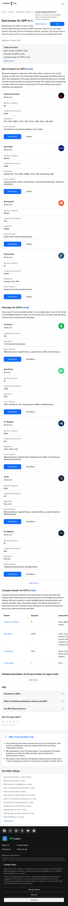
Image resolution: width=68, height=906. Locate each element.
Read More (30, 359)
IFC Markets (9, 531)
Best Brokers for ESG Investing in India (19, 813)
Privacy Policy (22, 845)
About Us (5, 845)
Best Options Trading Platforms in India (19, 795)
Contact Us (6, 849)
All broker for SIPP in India (14, 54)
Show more (8, 61)
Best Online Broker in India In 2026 (17, 777)
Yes (57, 23)
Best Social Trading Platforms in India (18, 802)
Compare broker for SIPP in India (17, 57)
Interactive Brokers (12, 94)
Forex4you (8, 324)
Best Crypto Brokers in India (15, 791)
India (53, 12)
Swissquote (9, 201)
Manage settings (34, 889)
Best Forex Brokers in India (14, 781)
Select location (41, 23)
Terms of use (22, 849)
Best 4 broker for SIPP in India (16, 51)
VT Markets (9, 422)
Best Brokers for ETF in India (15, 810)
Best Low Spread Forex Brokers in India (19, 788)
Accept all (34, 900)
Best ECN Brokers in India (14, 817)
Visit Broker (12, 136)
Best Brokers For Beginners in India (18, 784)
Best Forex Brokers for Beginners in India (20, 799)
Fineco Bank (9, 254)
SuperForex (8, 369)
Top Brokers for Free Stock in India (17, 806)
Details (29, 136)
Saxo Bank (8, 146)
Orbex (6, 477)
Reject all (34, 895)
